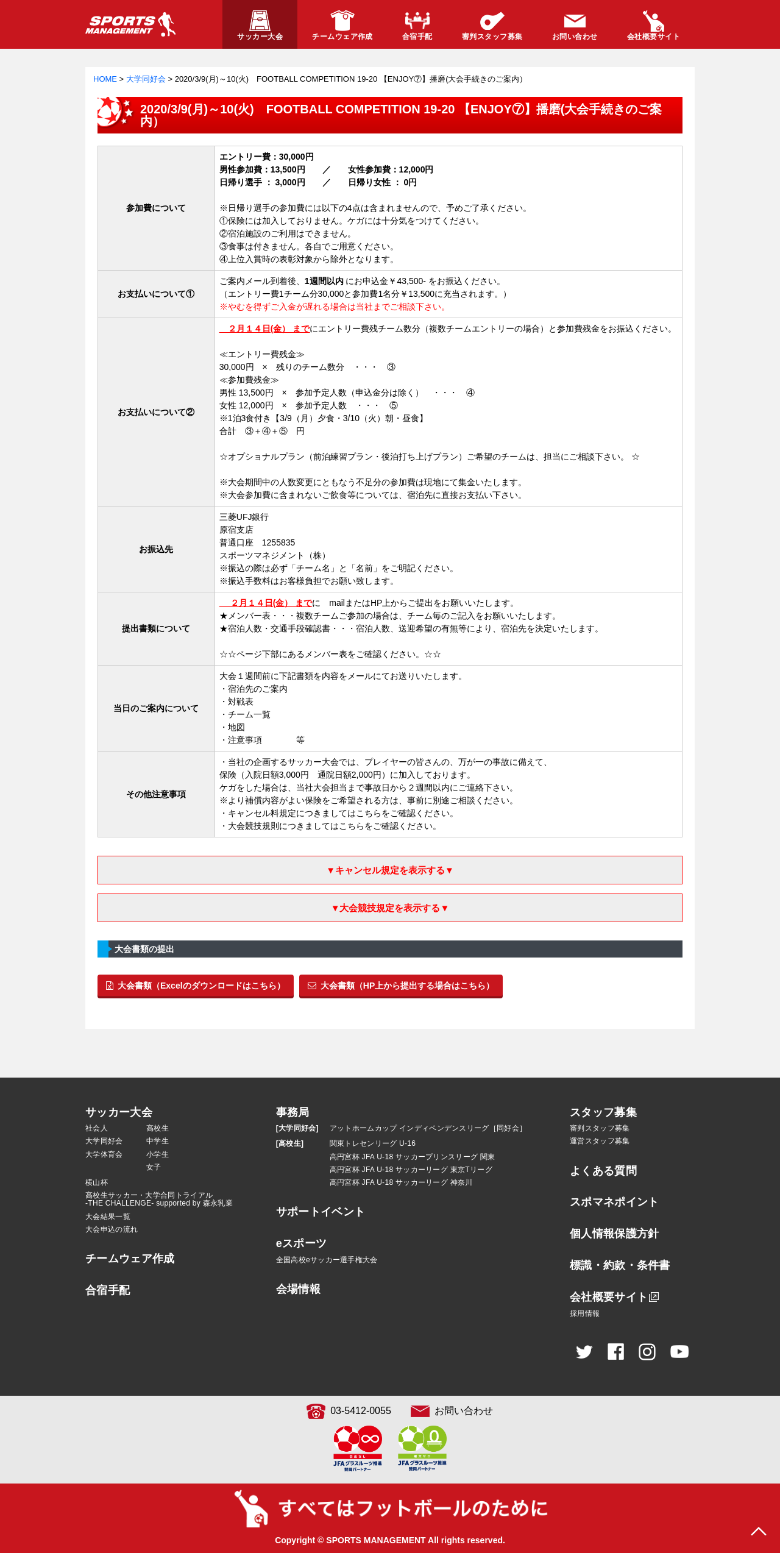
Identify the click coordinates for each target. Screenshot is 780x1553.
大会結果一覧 (107, 1216)
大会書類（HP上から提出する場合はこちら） (401, 985)
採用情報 (585, 1313)
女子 (153, 1167)
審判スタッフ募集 (599, 1128)
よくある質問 (603, 1171)
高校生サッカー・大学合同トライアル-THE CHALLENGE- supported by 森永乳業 (159, 1199)
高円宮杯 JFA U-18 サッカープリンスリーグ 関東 (412, 1157)
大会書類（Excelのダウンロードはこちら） (195, 985)
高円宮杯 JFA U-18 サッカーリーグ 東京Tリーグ (411, 1169)
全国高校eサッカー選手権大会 (327, 1260)
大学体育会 (104, 1154)
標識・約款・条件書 (620, 1265)
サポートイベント (320, 1212)
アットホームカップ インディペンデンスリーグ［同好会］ (428, 1128)
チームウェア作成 (129, 1259)
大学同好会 (104, 1141)
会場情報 (298, 1289)
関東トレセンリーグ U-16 (373, 1143)
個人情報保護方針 (614, 1234)
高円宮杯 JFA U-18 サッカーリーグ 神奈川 (401, 1182)
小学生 (157, 1154)
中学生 (157, 1141)
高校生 (157, 1128)
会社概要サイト (609, 1297)
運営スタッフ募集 (599, 1141)
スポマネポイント (614, 1202)
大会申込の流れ (111, 1229)
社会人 (96, 1128)
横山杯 (96, 1182)
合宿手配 (107, 1290)
